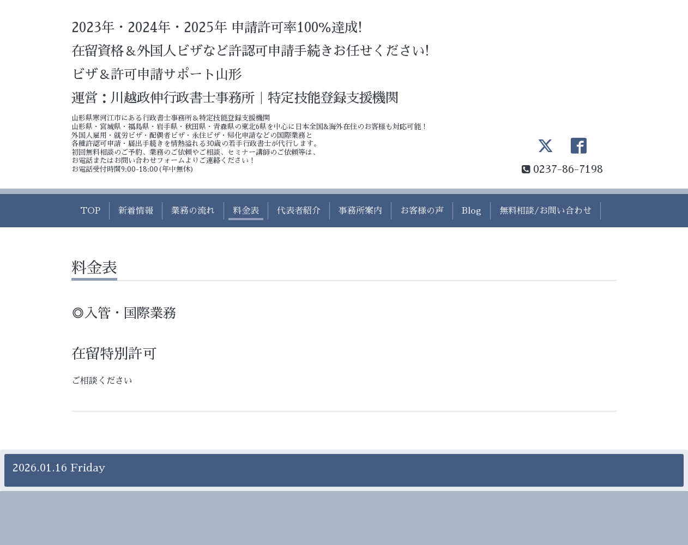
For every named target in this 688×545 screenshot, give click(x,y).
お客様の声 (422, 211)
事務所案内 (360, 211)
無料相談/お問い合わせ (545, 211)
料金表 (246, 211)
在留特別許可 (113, 354)
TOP (90, 211)
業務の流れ (193, 211)
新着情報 (135, 211)
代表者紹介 (299, 211)
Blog (471, 211)
